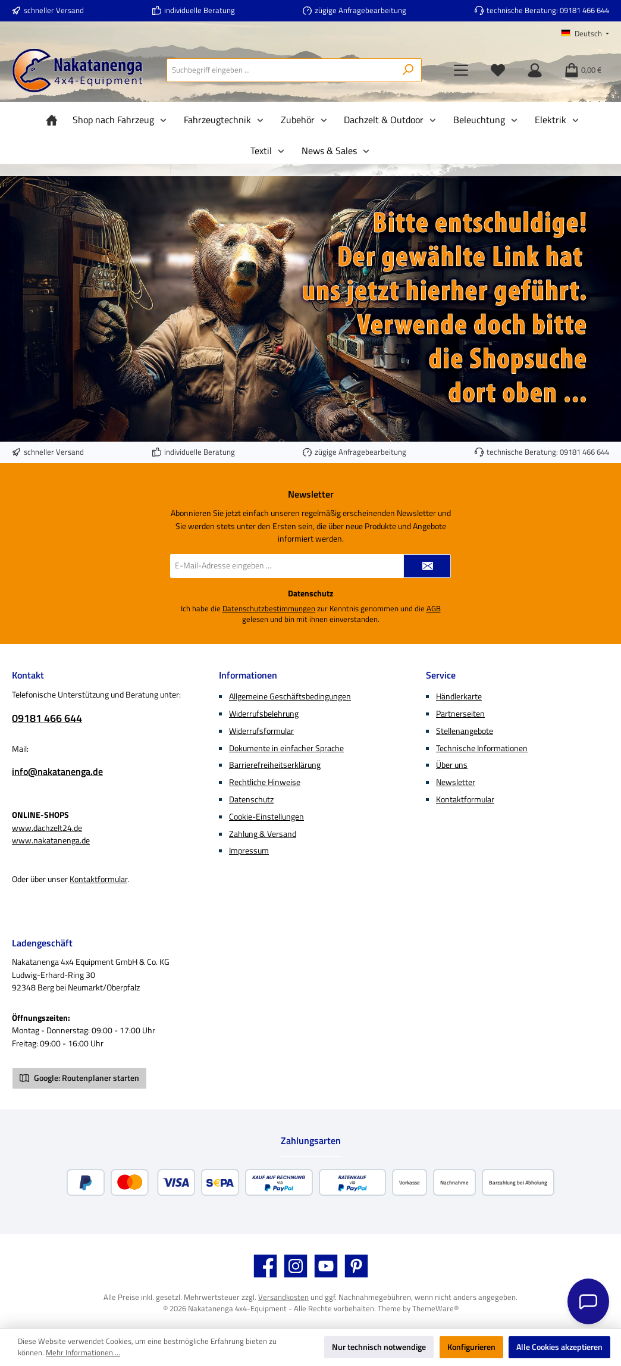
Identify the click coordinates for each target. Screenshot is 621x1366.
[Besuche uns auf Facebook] (265, 1266)
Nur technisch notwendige (379, 1347)
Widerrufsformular (261, 730)
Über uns (452, 764)
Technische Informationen (482, 748)
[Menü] (461, 70)
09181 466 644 (584, 10)
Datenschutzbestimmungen (268, 609)
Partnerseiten (460, 713)
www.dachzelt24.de (47, 827)
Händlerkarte (459, 696)
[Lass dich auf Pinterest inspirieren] (356, 1266)
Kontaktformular (98, 879)
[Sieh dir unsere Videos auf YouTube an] (326, 1266)
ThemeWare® (435, 1308)
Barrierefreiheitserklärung (275, 764)
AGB (433, 609)
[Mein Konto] (534, 70)
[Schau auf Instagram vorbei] (295, 1266)
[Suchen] (408, 70)
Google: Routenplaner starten (79, 1077)
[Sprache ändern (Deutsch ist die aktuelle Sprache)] (585, 34)
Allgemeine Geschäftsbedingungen (290, 696)
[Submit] (427, 566)
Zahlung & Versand (262, 833)
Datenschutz (251, 799)
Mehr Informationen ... (83, 1353)
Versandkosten (283, 1297)
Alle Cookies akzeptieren (559, 1347)
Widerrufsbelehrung (264, 713)
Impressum (249, 850)
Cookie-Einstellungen (266, 816)
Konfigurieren (471, 1347)
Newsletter (455, 782)
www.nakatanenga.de (51, 840)
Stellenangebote (464, 730)
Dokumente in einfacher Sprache (286, 748)
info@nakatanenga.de (57, 771)
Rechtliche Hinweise (264, 782)
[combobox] (281, 70)
